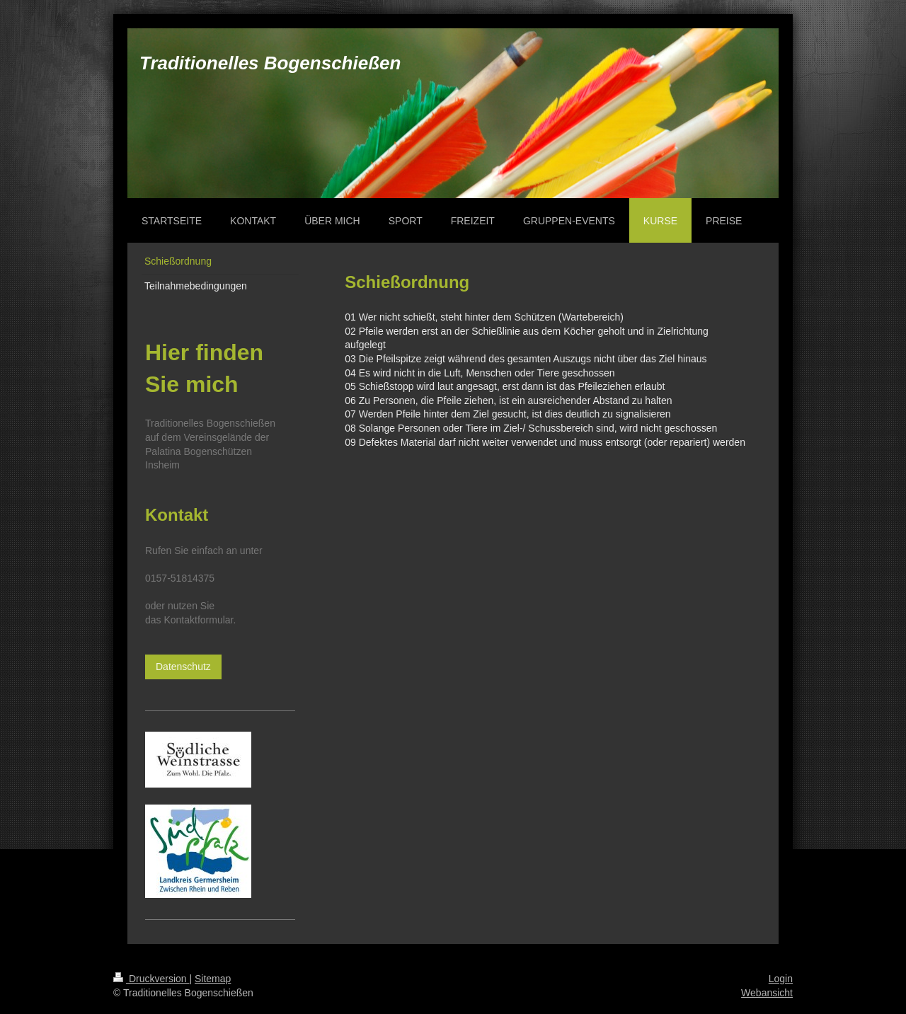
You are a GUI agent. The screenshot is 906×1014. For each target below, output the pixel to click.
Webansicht (767, 992)
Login (781, 978)
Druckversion (151, 978)
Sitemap (213, 978)
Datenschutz (183, 666)
